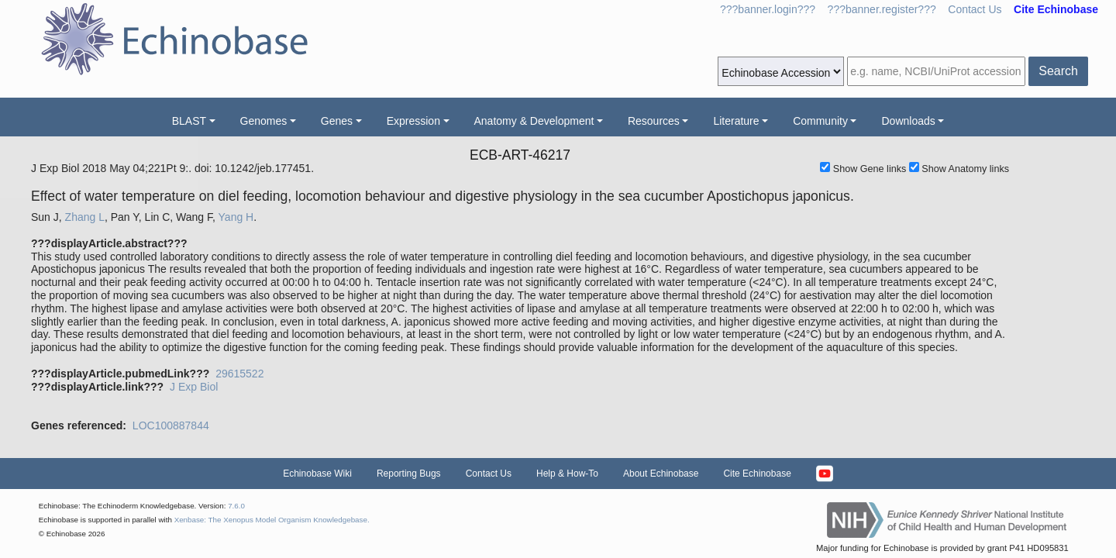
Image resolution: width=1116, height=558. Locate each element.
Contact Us (974, 9)
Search (1058, 71)
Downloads (908, 121)
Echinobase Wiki (317, 473)
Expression (413, 121)
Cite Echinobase (756, 473)
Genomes (264, 121)
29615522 (239, 373)
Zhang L (85, 217)
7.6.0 (236, 505)
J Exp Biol (194, 387)
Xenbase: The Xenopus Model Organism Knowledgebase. (272, 519)
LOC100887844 (171, 425)
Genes (337, 121)
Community (820, 121)
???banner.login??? (767, 9)
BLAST (189, 121)
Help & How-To (567, 473)
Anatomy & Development (534, 121)
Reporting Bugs (409, 473)
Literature (736, 121)
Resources (654, 121)
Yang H (236, 217)
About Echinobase (660, 473)
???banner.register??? (882, 9)
